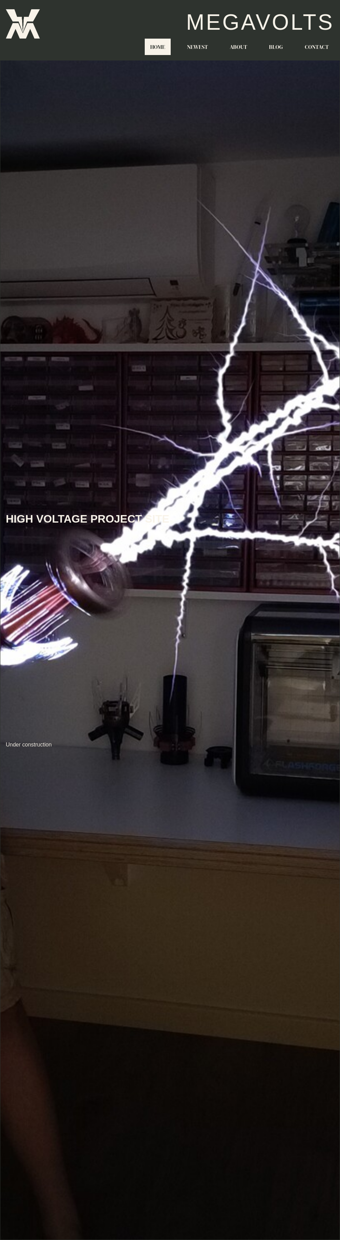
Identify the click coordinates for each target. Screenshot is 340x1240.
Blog (276, 47)
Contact (317, 47)
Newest (197, 47)
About (238, 47)
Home (157, 47)
